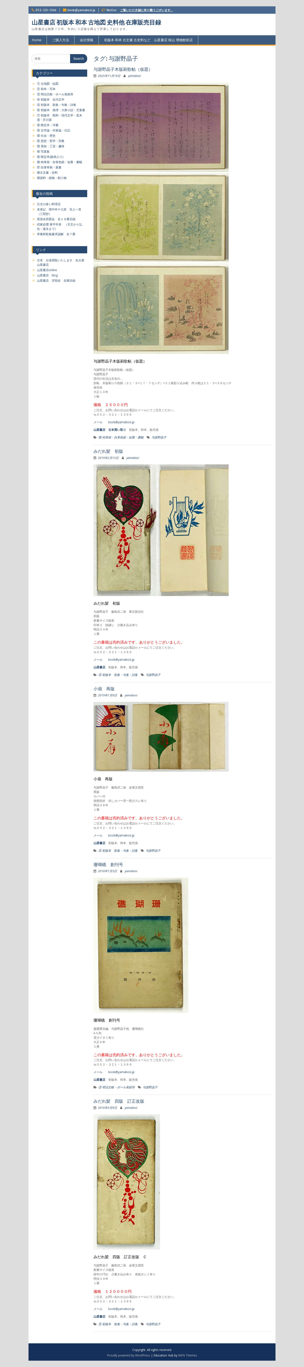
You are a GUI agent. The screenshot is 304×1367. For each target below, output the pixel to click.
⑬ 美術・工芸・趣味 (50, 146)
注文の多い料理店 (49, 204)
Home (36, 40)
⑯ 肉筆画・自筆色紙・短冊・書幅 (121, 437)
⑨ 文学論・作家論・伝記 (53, 130)
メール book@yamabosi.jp (114, 422)
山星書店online (47, 270)
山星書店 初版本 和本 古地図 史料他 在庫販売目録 (96, 22)
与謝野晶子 (159, 437)
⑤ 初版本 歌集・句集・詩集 (118, 675)
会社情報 (86, 40)
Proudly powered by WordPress (128, 1355)
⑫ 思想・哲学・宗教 (50, 141)
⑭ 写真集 (43, 151)
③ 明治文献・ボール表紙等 (116, 1087)
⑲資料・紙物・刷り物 (51, 178)
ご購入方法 (60, 40)
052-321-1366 (45, 10)
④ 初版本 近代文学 (50, 99)
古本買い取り (117, 430)
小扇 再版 (104, 688)
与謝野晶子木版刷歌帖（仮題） (123, 69)
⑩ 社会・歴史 (46, 136)
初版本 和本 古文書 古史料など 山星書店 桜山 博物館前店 (148, 40)
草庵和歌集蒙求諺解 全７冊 (56, 234)
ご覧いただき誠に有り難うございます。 (146, 10)
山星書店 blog (47, 275)
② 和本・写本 (46, 89)
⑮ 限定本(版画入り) (50, 157)
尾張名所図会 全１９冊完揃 (56, 219)
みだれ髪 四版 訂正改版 (119, 1101)
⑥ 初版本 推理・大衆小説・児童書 (61, 110)
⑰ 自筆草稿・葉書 (49, 167)
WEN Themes (187, 1355)
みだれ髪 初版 (108, 451)
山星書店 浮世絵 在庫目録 (56, 280)
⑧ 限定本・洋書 (47, 125)
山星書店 (99, 430)
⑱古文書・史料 (47, 173)
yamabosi (134, 76)
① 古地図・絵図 (47, 84)
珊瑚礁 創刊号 (108, 864)
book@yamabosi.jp (81, 10)
